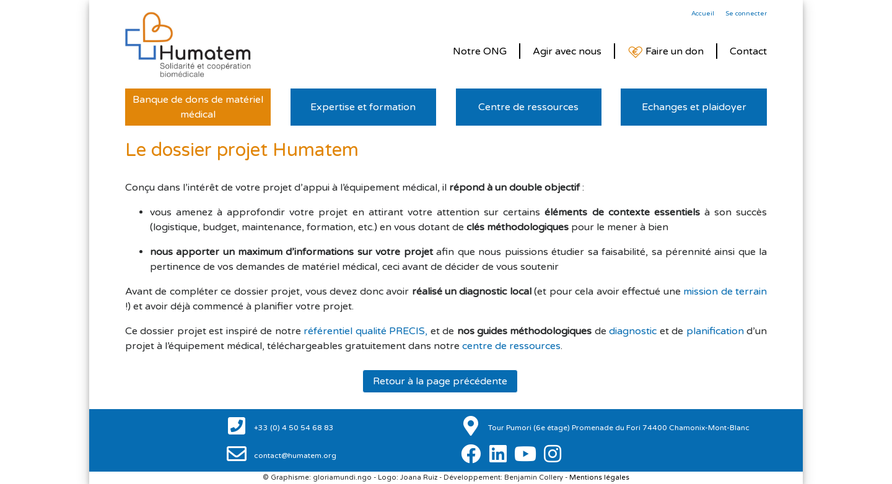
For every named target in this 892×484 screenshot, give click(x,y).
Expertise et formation (363, 107)
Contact (748, 51)
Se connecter (746, 13)
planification (715, 331)
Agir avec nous (567, 51)
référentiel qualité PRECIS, (365, 331)
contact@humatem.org (294, 455)
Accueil (702, 13)
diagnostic (633, 331)
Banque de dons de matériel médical (198, 107)
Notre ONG (480, 51)
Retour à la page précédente (440, 381)
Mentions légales (599, 477)
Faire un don (665, 51)
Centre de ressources (528, 107)
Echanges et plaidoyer (694, 107)
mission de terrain (725, 291)
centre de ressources (511, 346)
